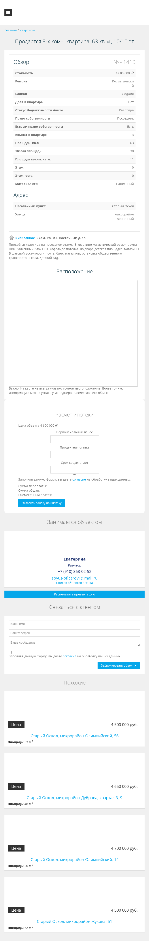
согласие (79, 479)
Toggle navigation (8, 12)
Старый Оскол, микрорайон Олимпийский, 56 (75, 735)
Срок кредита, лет (74, 462)
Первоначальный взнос (74, 432)
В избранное (25, 238)
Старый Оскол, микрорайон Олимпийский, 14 (75, 859)
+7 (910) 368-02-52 (74, 571)
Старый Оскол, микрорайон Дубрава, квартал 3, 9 (74, 797)
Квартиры (27, 30)
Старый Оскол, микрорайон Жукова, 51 (74, 921)
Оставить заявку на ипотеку (42, 503)
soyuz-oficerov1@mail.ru (75, 578)
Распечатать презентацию (74, 594)
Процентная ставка (74, 447)
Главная (10, 30)
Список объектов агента (74, 583)
